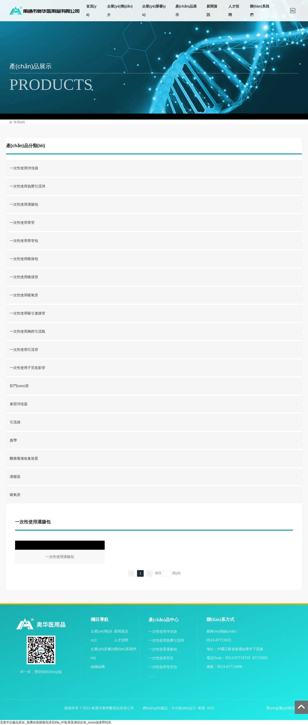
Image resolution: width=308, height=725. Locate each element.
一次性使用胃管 (161, 658)
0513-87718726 (238, 658)
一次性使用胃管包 (163, 667)
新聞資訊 (121, 631)
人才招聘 (121, 640)
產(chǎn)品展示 (30, 66)
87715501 (260, 658)
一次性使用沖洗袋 (163, 631)
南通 (201, 708)
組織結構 (98, 667)
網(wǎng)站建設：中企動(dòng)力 (169, 708)
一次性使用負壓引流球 (166, 640)
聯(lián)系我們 (125, 649)
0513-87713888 (229, 667)
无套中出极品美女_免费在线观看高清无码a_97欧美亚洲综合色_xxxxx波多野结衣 (55, 722)
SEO (210, 708)
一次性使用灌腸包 (60, 553)
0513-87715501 (218, 640)
